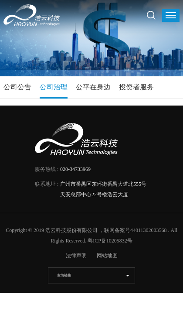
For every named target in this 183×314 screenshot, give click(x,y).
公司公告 (17, 87)
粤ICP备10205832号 (110, 241)
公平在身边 (93, 87)
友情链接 (64, 275)
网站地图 (107, 256)
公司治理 (54, 87)
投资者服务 (136, 87)
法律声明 (76, 256)
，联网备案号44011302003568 (133, 230)
